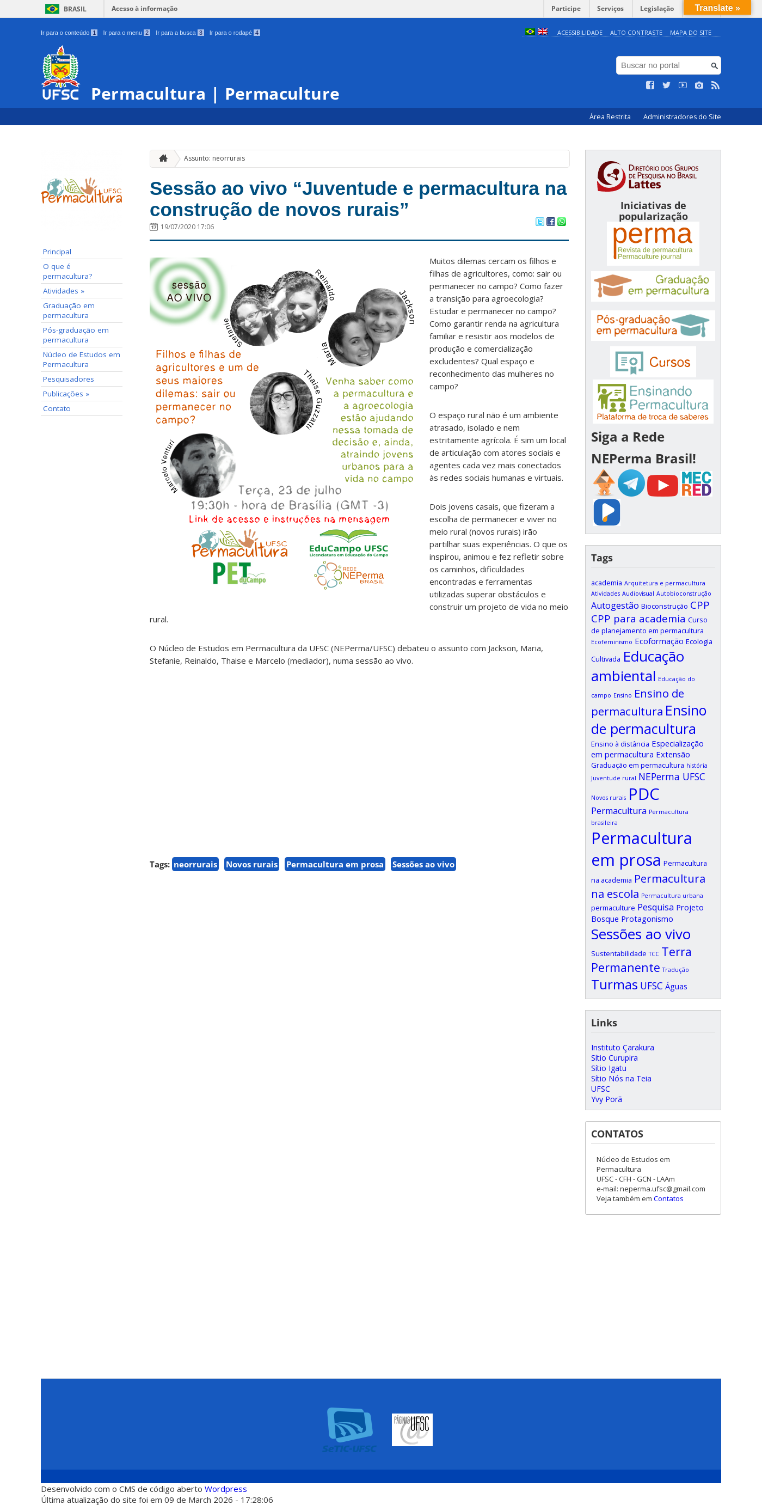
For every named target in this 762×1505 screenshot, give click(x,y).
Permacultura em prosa (335, 864)
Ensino (622, 695)
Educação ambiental (637, 666)
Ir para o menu (126, 32)
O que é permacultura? (67, 271)
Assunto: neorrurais (214, 158)
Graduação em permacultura (69, 310)
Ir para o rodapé (235, 32)
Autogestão (615, 605)
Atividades (605, 593)
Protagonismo (647, 918)
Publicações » (66, 394)
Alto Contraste (636, 32)
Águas (676, 986)
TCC (654, 954)
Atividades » (63, 291)
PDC (644, 794)
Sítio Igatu (608, 1068)
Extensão (673, 754)
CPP (700, 604)
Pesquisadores (68, 379)
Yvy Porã (606, 1099)
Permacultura (619, 811)
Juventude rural (613, 778)
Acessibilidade (580, 32)
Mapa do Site (690, 32)
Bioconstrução (664, 606)
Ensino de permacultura (648, 719)
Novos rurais (252, 864)
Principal (57, 251)
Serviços (610, 8)
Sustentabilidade (619, 953)
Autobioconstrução (683, 593)
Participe (566, 8)
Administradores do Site (682, 116)
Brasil (75, 9)
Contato (57, 408)
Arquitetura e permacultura (664, 583)
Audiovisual (638, 593)
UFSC (651, 985)
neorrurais (195, 864)
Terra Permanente (641, 959)
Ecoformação (659, 640)
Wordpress (226, 1488)
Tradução (675, 970)
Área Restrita (610, 116)
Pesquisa (655, 907)
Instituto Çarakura (622, 1047)
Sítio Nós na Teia (621, 1078)
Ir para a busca (180, 32)
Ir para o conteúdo (69, 32)
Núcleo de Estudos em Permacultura (81, 359)
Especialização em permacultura (647, 749)
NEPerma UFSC (671, 776)
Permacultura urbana (672, 896)
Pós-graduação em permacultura (76, 335)
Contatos (669, 1198)
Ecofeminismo (611, 642)
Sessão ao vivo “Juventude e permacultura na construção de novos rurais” (358, 199)
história (697, 765)
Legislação (657, 8)
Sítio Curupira (614, 1058)
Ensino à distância (620, 744)
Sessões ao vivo (423, 864)
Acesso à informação (144, 8)
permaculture (613, 908)
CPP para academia (638, 618)
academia (606, 583)
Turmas (614, 984)
